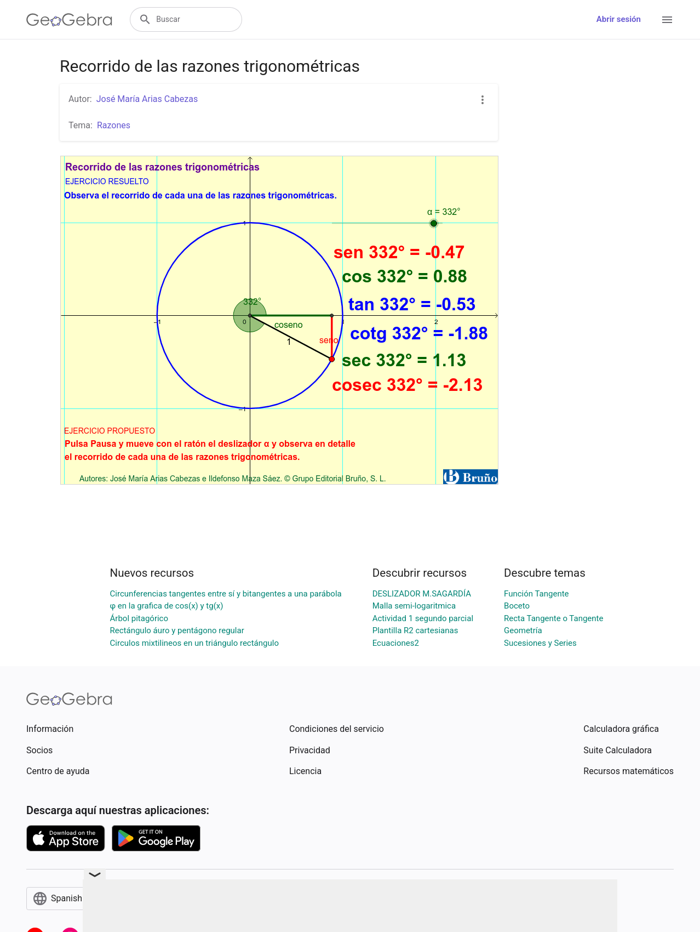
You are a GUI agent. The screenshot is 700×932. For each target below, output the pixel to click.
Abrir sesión (618, 19)
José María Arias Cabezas (147, 99)
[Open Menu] (667, 19)
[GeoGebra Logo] (69, 19)
